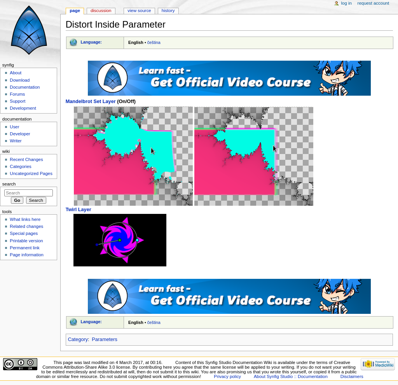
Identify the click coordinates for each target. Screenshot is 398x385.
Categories (20, 166)
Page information (27, 254)
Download (20, 80)
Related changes (26, 226)
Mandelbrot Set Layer (91, 101)
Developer (20, 133)
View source (139, 10)
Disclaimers (351, 376)
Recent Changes (26, 159)
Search (9, 184)
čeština (154, 42)
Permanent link (24, 247)
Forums (17, 94)
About (15, 72)
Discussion (101, 10)
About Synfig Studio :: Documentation (291, 376)
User (14, 126)
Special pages (24, 233)
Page (75, 10)
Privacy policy (227, 376)
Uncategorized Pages (31, 173)
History (168, 10)
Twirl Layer (78, 209)
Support (17, 101)
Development (23, 108)
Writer (15, 140)
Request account (373, 3)
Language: (91, 42)
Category (78, 339)
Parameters (104, 339)
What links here (25, 219)
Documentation (25, 87)
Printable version (26, 240)
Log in (346, 3)
